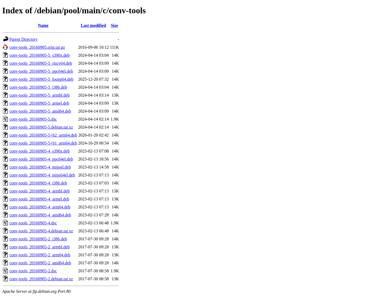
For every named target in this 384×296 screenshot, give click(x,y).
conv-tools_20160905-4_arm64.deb (39, 207)
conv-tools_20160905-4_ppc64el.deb (41, 159)
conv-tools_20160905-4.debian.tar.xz (41, 231)
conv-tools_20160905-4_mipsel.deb (40, 167)
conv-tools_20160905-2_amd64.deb (40, 263)
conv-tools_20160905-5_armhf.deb (39, 95)
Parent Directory (23, 39)
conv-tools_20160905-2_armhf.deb (39, 247)
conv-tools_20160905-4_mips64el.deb (42, 175)
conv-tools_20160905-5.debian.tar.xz (41, 127)
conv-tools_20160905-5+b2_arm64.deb (43, 135)
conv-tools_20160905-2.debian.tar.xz (41, 279)
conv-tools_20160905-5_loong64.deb (41, 79)
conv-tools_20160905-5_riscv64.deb (40, 63)
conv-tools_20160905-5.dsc (33, 119)
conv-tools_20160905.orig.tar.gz (37, 47)
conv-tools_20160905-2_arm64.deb (39, 255)
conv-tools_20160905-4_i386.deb (38, 183)
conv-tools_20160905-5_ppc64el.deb (41, 71)
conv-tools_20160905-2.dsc (33, 271)
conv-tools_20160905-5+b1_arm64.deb (43, 143)
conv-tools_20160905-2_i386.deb (38, 239)
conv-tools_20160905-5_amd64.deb (40, 111)
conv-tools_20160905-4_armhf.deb (39, 191)
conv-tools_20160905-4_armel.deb (39, 199)
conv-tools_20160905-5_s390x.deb (39, 55)
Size (114, 25)
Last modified (93, 25)
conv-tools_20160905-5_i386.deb (38, 87)
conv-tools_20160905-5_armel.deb (39, 103)
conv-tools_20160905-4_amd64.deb (40, 215)
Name (43, 25)
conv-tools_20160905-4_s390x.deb (39, 151)
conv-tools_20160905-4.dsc (33, 223)
